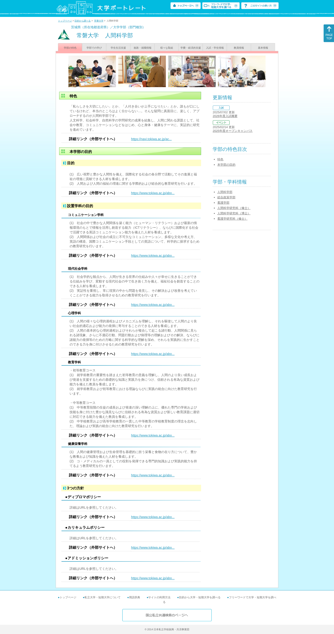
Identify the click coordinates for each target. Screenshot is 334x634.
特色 (220, 159)
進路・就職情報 (142, 47)
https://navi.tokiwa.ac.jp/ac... (151, 139)
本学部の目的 (226, 164)
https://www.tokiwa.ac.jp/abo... (153, 193)
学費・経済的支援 (190, 47)
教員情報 (239, 47)
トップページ (65, 20)
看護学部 (223, 202)
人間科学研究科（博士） (233, 213)
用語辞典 (134, 597)
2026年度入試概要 (225, 116)
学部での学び (94, 47)
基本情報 (263, 47)
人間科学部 (224, 192)
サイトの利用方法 (159, 597)
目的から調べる (82, 20)
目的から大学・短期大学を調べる (200, 597)
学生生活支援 (118, 47)
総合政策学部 (226, 197)
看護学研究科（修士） (232, 218)
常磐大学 (98, 20)
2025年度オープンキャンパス (233, 131)
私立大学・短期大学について (102, 597)
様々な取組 (166, 47)
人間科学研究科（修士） (233, 208)
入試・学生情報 (215, 47)
